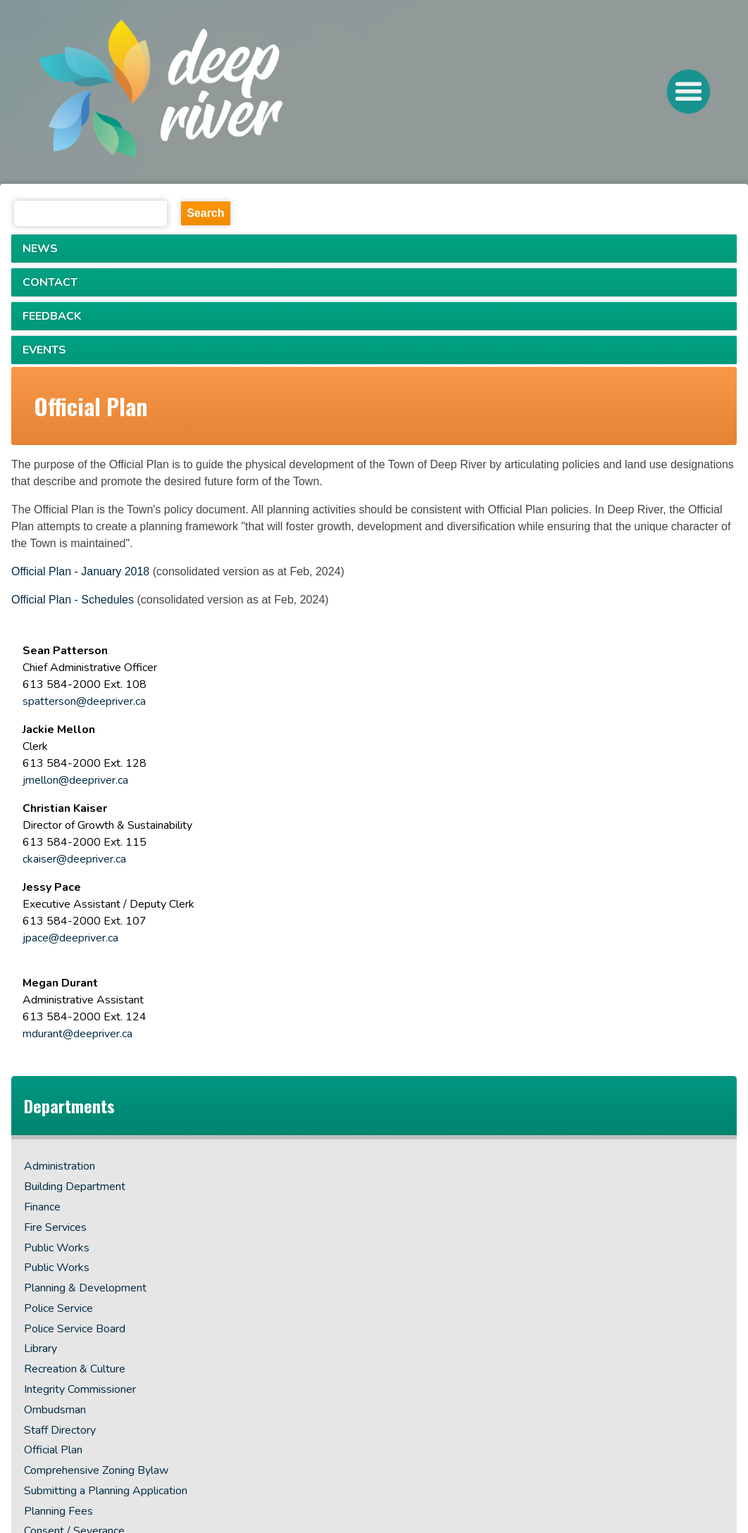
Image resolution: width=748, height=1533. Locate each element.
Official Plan (53, 1450)
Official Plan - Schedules (72, 600)
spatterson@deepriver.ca (84, 701)
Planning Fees (58, 1511)
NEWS (40, 248)
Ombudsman (55, 1410)
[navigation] (213, 92)
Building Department (74, 1186)
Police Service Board (74, 1329)
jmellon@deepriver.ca (75, 780)
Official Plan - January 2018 (80, 571)
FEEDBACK (52, 316)
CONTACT (50, 282)
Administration (59, 1166)
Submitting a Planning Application (105, 1490)
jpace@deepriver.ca (70, 938)
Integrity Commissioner (80, 1389)
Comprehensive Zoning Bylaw (96, 1470)
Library (40, 1348)
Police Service (58, 1308)
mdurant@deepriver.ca (77, 1033)
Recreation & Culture (74, 1369)
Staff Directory (60, 1430)
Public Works (56, 1248)
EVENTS (44, 350)
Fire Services (55, 1227)
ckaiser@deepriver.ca (74, 859)
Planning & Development (85, 1288)
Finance (42, 1207)
